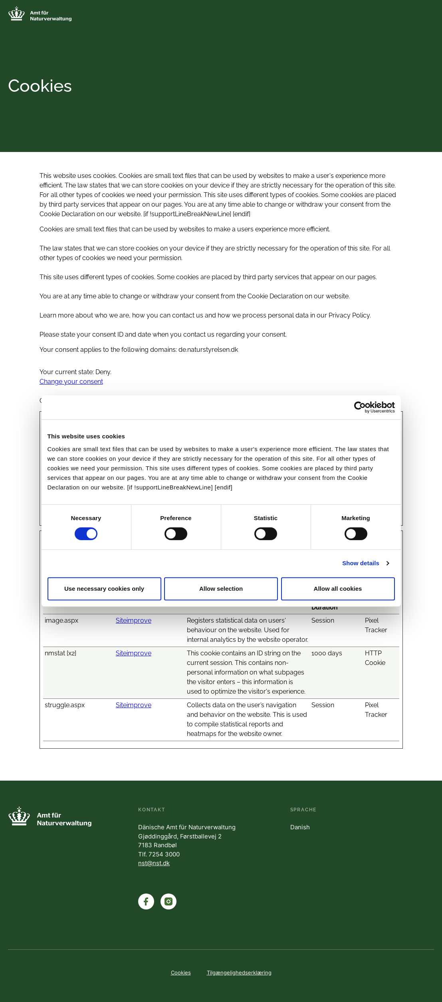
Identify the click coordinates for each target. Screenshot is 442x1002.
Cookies (181, 972)
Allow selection (221, 588)
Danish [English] (300, 827)
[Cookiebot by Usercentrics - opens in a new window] (360, 407)
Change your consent (71, 381)
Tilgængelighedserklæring (239, 972)
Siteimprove (133, 620)
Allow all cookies (338, 588)
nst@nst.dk (154, 863)
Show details (360, 563)
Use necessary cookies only (104, 588)
